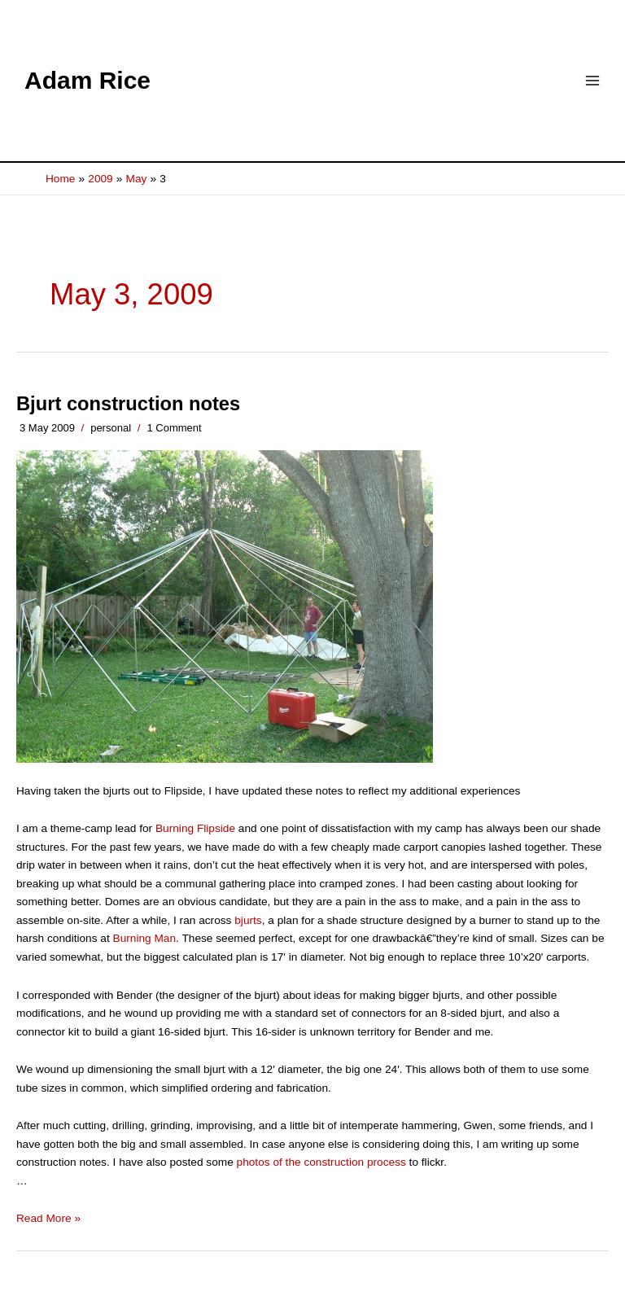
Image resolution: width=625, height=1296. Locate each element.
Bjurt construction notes (128, 403)
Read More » (48, 1218)
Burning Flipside (195, 828)
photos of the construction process (321, 1162)
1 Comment (173, 428)
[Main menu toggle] (593, 81)
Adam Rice (87, 80)
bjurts (247, 920)
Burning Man (145, 938)
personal (110, 428)
